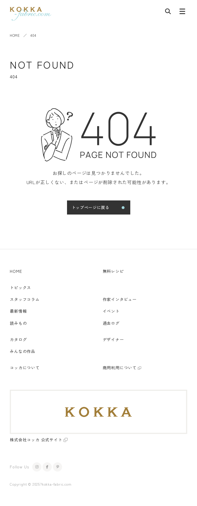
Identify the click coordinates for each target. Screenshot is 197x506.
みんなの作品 (22, 351)
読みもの (18, 323)
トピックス (20, 287)
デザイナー (113, 339)
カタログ (18, 339)
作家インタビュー (120, 299)
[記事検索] (168, 12)
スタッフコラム (25, 299)
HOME (15, 35)
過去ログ (111, 323)
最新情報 (18, 311)
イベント (111, 311)
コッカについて (25, 367)
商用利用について (120, 367)
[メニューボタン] (182, 12)
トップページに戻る (91, 207)
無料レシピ (113, 271)
